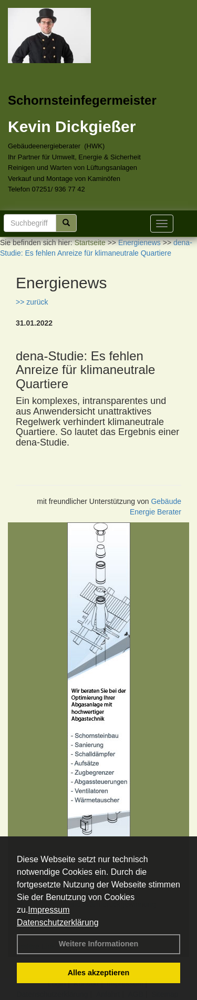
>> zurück (32, 302)
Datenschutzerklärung (58, 922)
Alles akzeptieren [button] (99, 972)
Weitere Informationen (99, 944)
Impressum (48, 909)
